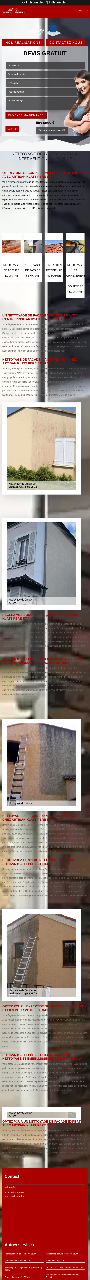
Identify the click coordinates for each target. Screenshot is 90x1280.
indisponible (32, 2)
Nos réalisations (23, 42)
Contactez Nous (66, 42)
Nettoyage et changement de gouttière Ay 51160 (23, 1268)
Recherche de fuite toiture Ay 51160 (62, 1254)
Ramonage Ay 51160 (55, 1260)
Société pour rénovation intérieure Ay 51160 (62, 1275)
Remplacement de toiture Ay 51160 (21, 1254)
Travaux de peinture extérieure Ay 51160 (64, 1267)
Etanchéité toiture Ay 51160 (17, 1277)
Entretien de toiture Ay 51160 (18, 1260)
